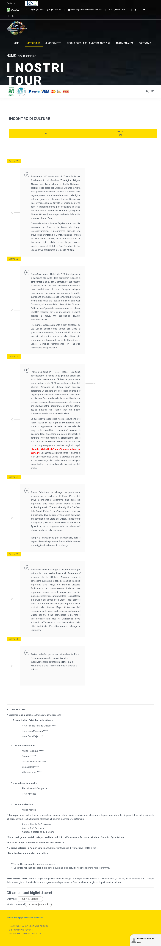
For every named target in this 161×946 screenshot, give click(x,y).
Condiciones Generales (32, 918)
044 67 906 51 (118, 10)
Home (11, 56)
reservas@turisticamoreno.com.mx (85, 10)
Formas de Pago (14, 918)
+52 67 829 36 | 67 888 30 (44, 10)
